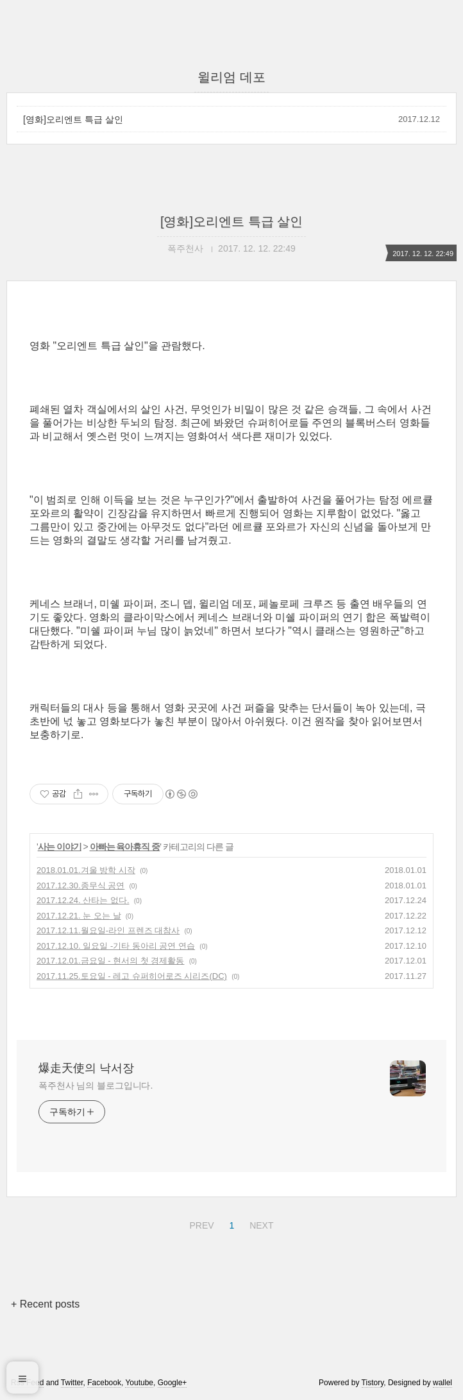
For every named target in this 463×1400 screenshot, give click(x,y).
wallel (442, 1382)
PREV (200, 1223)
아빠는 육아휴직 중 (125, 847)
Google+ (172, 1382)
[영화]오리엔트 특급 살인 (73, 119)
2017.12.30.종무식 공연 (80, 885)
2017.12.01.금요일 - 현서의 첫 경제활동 (110, 960)
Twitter (72, 1382)
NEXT (259, 1223)
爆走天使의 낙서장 (86, 1068)
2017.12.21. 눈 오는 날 (79, 915)
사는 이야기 (59, 847)
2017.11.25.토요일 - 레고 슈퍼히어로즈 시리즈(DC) (132, 976)
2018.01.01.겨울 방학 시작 (86, 870)
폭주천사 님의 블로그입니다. (95, 1085)
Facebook (104, 1382)
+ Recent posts (45, 1304)
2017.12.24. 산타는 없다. (83, 900)
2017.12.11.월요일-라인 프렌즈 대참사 (108, 930)
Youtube (139, 1382)
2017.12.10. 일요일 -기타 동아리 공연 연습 (116, 946)
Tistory (373, 1382)
